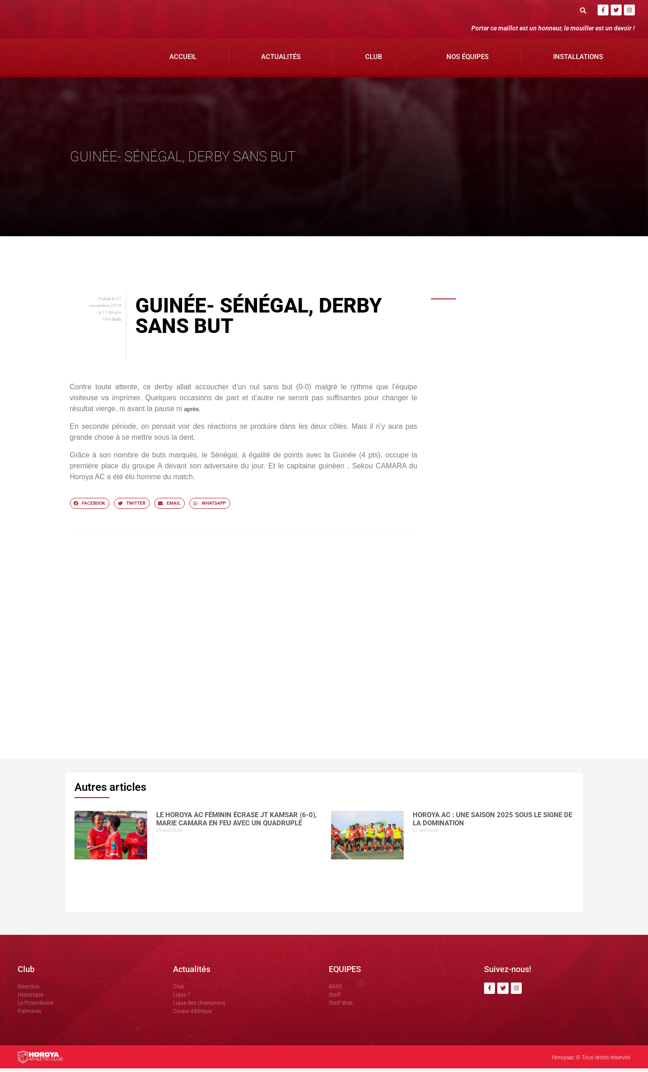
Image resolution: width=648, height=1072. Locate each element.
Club (373, 60)
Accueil (183, 60)
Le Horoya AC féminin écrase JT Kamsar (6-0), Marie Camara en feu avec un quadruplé (521, 327)
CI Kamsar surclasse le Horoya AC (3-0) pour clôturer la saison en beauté (521, 575)
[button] (583, 10)
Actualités (281, 60)
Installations (578, 60)
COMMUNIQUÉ (487, 519)
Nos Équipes (467, 60)
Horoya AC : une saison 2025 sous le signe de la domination (517, 373)
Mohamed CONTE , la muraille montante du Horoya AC (509, 472)
